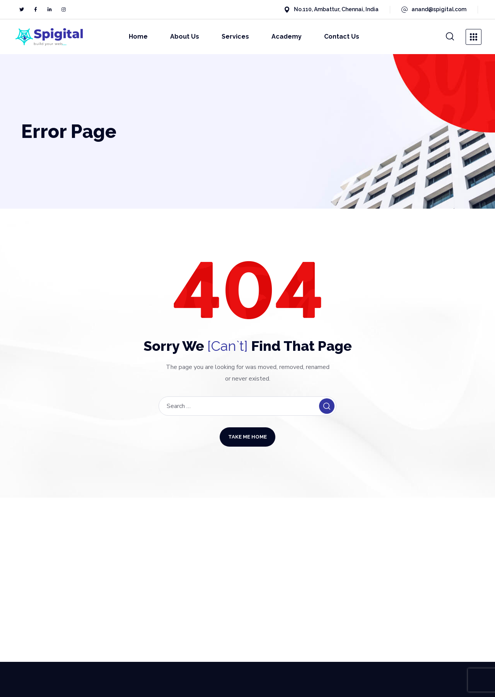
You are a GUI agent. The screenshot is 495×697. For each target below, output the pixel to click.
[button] (450, 36)
